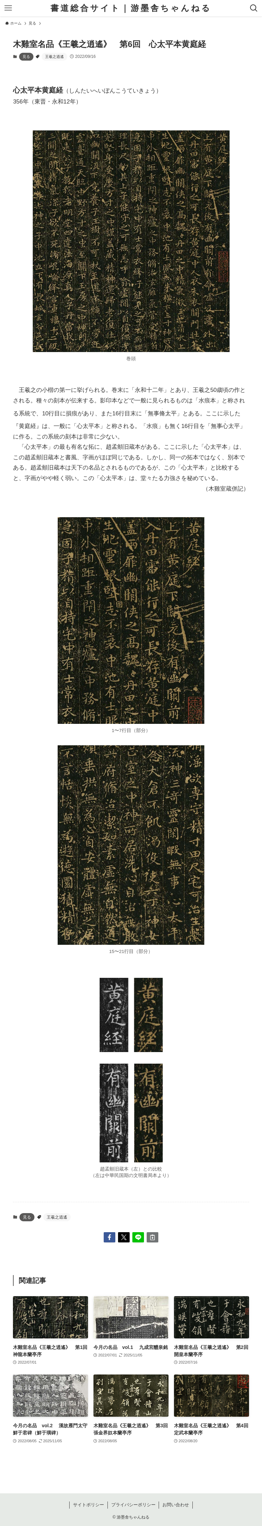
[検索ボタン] (254, 8)
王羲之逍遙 (54, 56)
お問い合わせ (175, 1504)
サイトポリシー (88, 1504)
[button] (109, 1237)
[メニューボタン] (8, 8)
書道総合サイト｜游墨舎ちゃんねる (131, 8)
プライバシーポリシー (133, 1504)
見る (26, 56)
